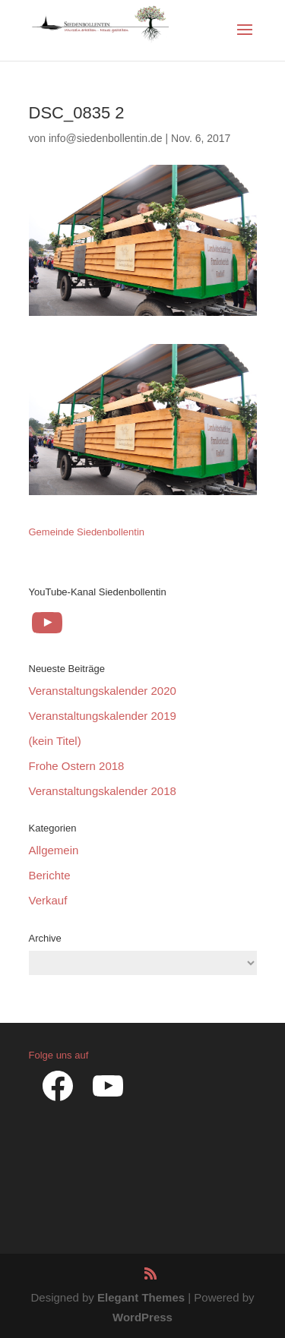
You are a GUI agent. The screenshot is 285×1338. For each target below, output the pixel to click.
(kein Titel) (55, 740)
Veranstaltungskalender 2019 (102, 715)
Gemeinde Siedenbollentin (87, 532)
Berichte (50, 875)
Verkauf (48, 900)
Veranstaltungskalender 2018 (102, 790)
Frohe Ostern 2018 (77, 765)
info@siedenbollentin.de (106, 138)
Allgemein (54, 850)
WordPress (142, 1317)
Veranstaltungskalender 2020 (102, 690)
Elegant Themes (141, 1297)
